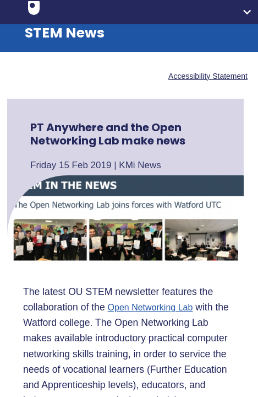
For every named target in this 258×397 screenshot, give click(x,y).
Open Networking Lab (150, 307)
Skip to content (8, 8)
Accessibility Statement (208, 76)
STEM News (65, 33)
